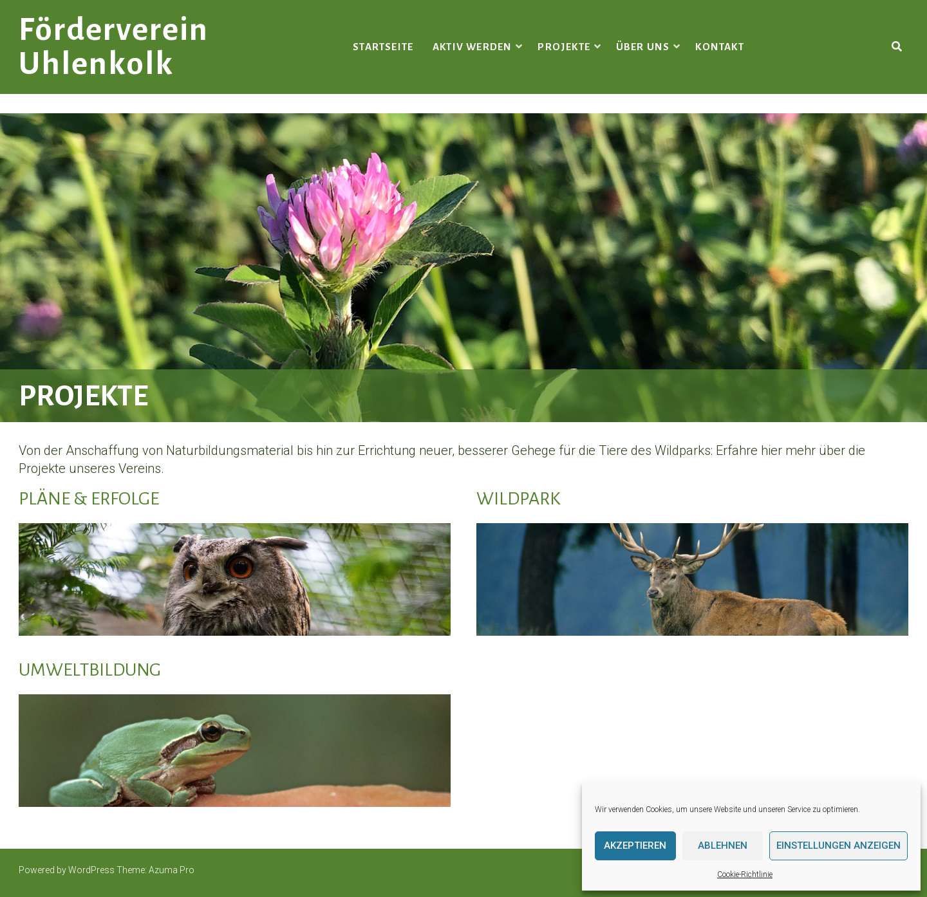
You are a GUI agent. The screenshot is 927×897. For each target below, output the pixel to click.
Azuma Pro (171, 870)
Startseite (383, 46)
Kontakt (719, 46)
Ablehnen (722, 845)
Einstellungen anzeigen (838, 845)
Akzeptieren (635, 845)
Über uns (643, 46)
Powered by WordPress (67, 870)
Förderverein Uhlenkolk (114, 47)
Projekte (564, 46)
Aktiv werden (472, 46)
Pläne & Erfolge (89, 498)
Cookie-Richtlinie (744, 874)
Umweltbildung (90, 670)
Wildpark (518, 498)
